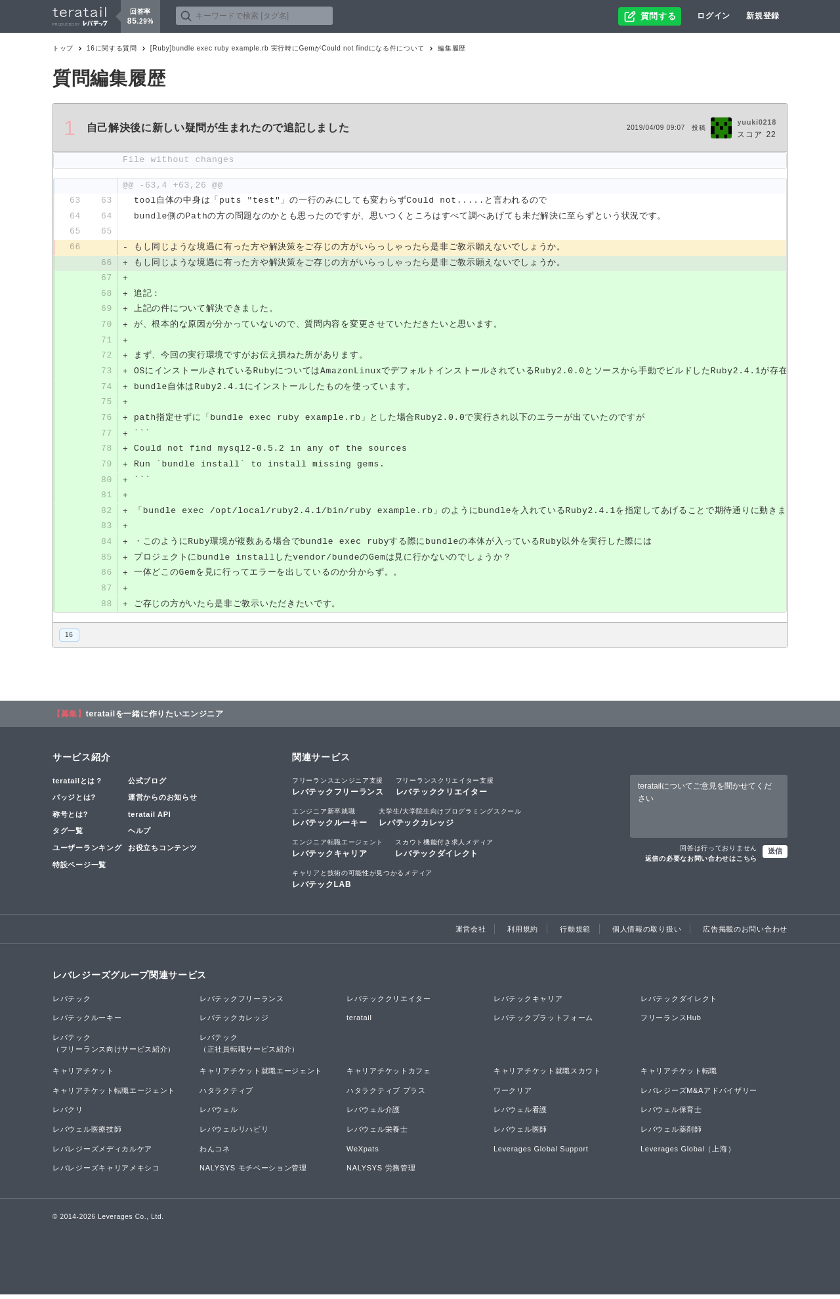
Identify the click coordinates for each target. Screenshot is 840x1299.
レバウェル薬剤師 (671, 1134)
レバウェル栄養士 (377, 1134)
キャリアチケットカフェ (388, 1075)
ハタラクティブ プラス (386, 1095)
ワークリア (513, 1095)
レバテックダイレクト (444, 852)
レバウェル (219, 1115)
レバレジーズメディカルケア (102, 1153)
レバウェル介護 (373, 1115)
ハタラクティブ (226, 1095)
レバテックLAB (362, 883)
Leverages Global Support (541, 1153)
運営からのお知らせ (162, 802)
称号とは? (70, 819)
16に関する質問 (112, 48)
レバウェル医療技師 (86, 1134)
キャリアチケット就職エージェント (261, 1075)
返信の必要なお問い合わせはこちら (701, 863)
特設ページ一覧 (79, 869)
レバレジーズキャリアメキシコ (106, 1172)
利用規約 (522, 934)
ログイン (713, 15)
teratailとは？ (77, 785)
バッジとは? (74, 802)
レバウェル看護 (520, 1115)
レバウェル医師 (520, 1134)
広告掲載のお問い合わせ (745, 934)
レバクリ (67, 1115)
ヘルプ (139, 836)
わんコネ (215, 1153)
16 (69, 639)
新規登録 (763, 15)
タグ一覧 (67, 836)
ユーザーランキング (86, 852)
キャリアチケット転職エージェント (113, 1095)
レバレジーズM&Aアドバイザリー (698, 1095)
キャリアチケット (83, 1075)
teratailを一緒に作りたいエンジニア (155, 718)
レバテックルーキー (329, 821)
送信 (775, 855)
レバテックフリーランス (338, 790)
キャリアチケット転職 (678, 1075)
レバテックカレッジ (450, 821)
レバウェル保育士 (671, 1115)
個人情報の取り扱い (646, 934)
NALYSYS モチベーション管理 (253, 1172)
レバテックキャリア (337, 852)
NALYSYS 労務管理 (380, 1172)
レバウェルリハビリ (234, 1134)
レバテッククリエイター (445, 790)
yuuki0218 (756, 122)
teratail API (149, 819)
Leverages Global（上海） (687, 1153)
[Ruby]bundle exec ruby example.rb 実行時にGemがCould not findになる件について (287, 48)
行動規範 (575, 934)
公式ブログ (147, 785)
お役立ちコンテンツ (162, 852)
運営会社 (470, 934)
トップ (63, 48)
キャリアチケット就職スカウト (547, 1075)
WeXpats (362, 1153)
